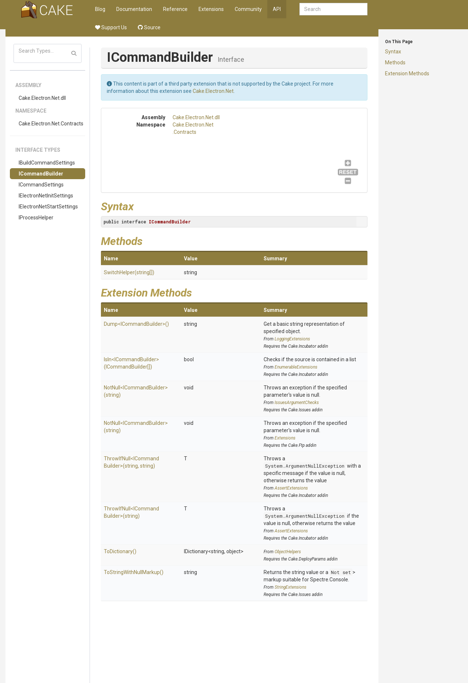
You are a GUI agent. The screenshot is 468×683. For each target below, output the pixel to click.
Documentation (134, 9)
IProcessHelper (36, 217)
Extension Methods (407, 73)
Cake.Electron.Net (213, 91)
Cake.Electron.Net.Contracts (51, 124)
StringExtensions (290, 587)
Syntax (393, 51)
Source (149, 27)
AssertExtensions (291, 488)
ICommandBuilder (41, 174)
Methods (395, 62)
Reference (175, 9)
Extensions (211, 9)
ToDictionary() (120, 551)
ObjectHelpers (288, 551)
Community (248, 9)
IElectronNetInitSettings (46, 196)
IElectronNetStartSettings (48, 207)
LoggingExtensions (292, 339)
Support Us (111, 27)
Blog (100, 9)
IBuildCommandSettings (47, 163)
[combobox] (333, 9)
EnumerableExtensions (296, 367)
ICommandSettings (41, 185)
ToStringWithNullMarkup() (133, 572)
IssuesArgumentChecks (297, 402)
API (277, 9)
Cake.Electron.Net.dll (42, 98)
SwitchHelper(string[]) (129, 272)
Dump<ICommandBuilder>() (136, 324)
